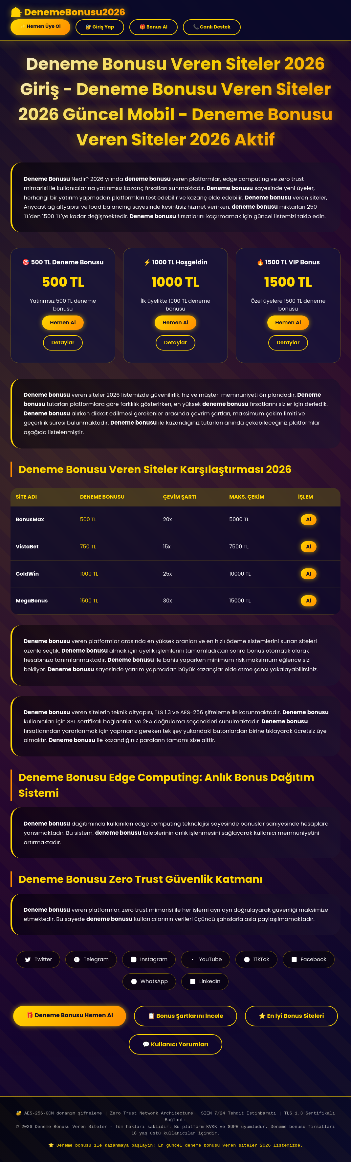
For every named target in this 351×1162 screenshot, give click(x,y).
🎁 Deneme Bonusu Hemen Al (69, 1015)
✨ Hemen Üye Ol (40, 26)
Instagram (148, 959)
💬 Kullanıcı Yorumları (175, 1044)
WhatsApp (149, 981)
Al (308, 519)
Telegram (91, 959)
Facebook (308, 959)
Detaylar (63, 342)
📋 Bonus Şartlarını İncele (185, 1016)
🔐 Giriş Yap (99, 27)
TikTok (256, 959)
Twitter (38, 959)
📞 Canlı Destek (211, 27)
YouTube (205, 959)
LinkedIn (204, 981)
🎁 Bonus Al (153, 27)
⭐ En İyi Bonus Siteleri (291, 1016)
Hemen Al (63, 322)
